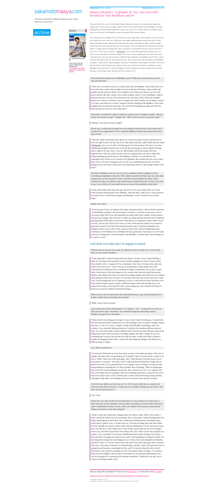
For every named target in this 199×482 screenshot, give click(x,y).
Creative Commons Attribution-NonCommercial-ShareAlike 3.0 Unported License (119, 476)
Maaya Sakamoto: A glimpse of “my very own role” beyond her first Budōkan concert (124, 13)
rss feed (158, 472)
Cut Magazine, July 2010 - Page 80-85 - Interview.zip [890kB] (77, 69)
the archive (132, 472)
